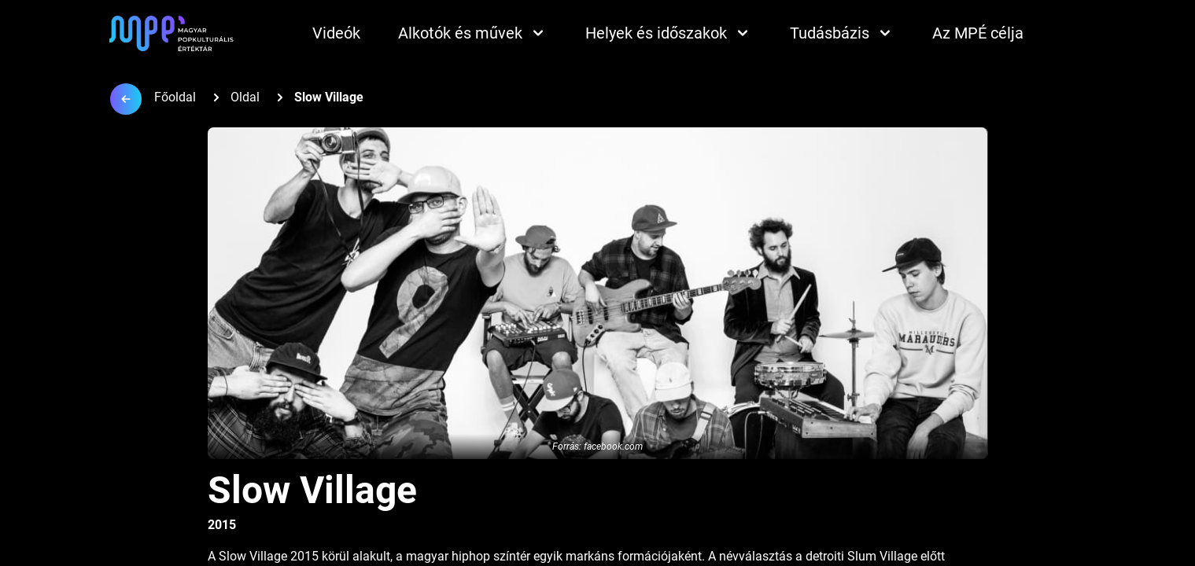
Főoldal (175, 97)
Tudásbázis (842, 33)
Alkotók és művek (473, 33)
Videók (336, 33)
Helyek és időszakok (668, 33)
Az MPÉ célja (977, 33)
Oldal (245, 97)
